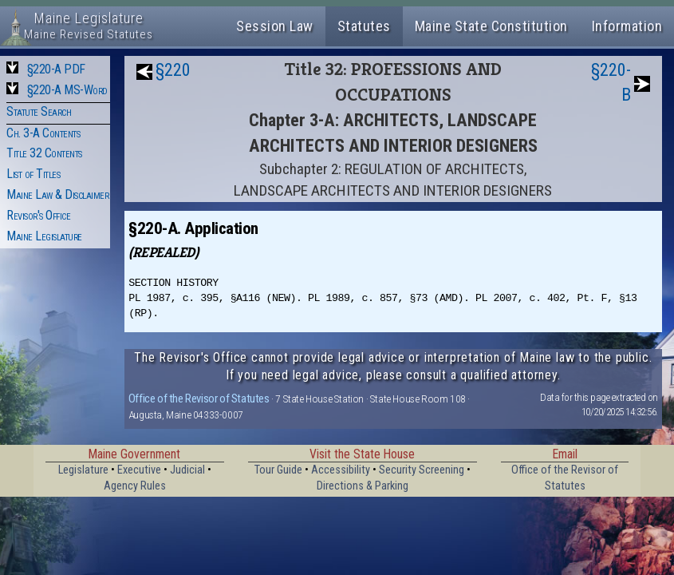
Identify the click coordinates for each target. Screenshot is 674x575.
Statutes (364, 26)
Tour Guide (278, 470)
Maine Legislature (44, 236)
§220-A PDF (56, 69)
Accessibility (340, 470)
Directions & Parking (362, 486)
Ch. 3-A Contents (43, 133)
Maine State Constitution (491, 26)
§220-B (611, 82)
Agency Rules (135, 486)
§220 (173, 70)
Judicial (187, 470)
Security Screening (421, 470)
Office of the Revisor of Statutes (199, 398)
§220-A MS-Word (67, 89)
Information (627, 26)
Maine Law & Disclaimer (57, 194)
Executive (139, 470)
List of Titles (33, 173)
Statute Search (38, 111)
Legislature (83, 470)
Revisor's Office (38, 215)
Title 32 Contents (44, 153)
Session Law (274, 26)
